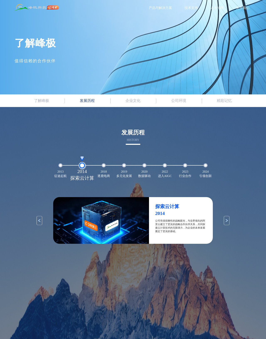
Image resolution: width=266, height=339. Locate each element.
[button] (39, 220)
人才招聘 (217, 8)
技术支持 (191, 8)
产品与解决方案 (160, 8)
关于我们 (242, 8)
